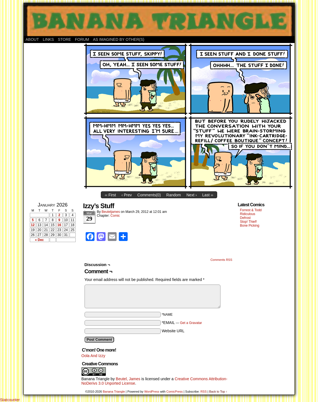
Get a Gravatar (191, 323)
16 (59, 225)
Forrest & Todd (251, 210)
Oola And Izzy (93, 355)
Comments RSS (221, 259)
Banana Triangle (96, 379)
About (32, 39)
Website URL (173, 331)
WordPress (151, 391)
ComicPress (174, 391)
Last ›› (207, 195)
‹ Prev (127, 195)
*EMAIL (182, 322)
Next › (191, 195)
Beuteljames (111, 212)
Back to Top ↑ (218, 391)
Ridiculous (247, 214)
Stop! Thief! (248, 222)
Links (48, 39)
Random (173, 195)
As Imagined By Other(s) (118, 39)
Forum (82, 39)
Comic (115, 216)
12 (33, 225)
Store (64, 39)
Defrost (245, 218)
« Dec (39, 240)
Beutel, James (128, 379)
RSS (203, 391)
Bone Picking (249, 225)
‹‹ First (110, 195)
